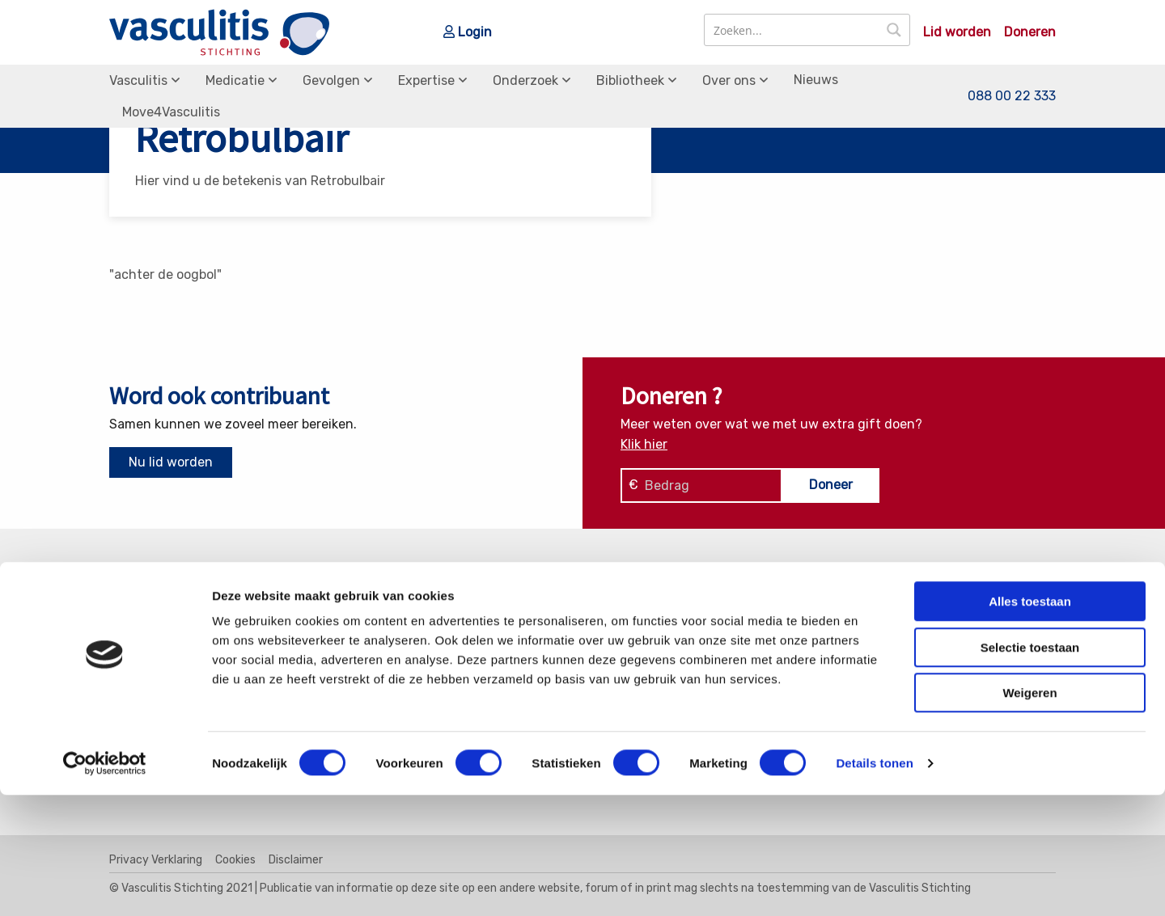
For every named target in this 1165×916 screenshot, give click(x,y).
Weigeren (1029, 814)
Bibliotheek (630, 80)
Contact (875, 623)
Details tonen (874, 884)
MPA (378, 664)
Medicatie (235, 80)
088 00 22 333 (1012, 95)
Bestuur (875, 664)
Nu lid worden (171, 462)
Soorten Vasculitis (663, 623)
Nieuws (816, 79)
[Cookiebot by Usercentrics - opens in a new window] (105, 884)
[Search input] (792, 30)
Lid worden (957, 32)
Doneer (831, 484)
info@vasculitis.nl (236, 665)
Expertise (426, 80)
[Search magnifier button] (894, 30)
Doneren (1030, 32)
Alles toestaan (1030, 722)
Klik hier (644, 444)
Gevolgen (331, 80)
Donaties (877, 643)
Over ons (729, 80)
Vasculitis (138, 80)
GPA (377, 643)
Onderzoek (525, 80)
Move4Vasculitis (171, 112)
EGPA (381, 623)
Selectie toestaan (1030, 768)
